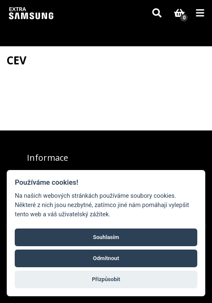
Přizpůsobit (106, 279)
